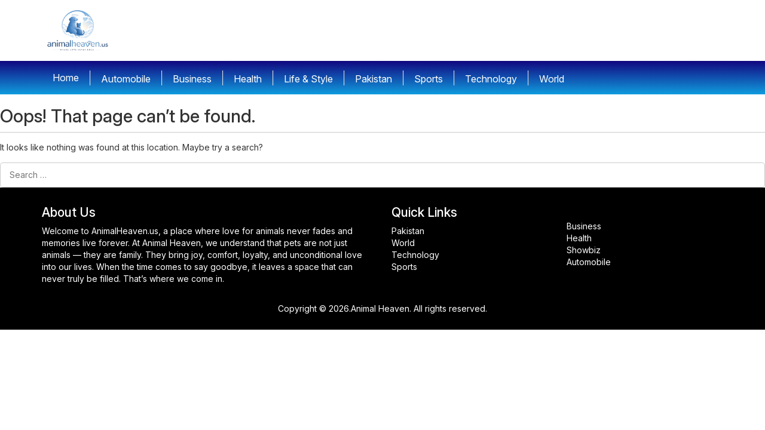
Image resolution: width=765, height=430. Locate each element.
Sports (404, 267)
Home (66, 78)
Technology (415, 255)
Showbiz (584, 250)
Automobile (589, 262)
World (403, 243)
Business (584, 226)
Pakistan (407, 231)
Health (579, 238)
